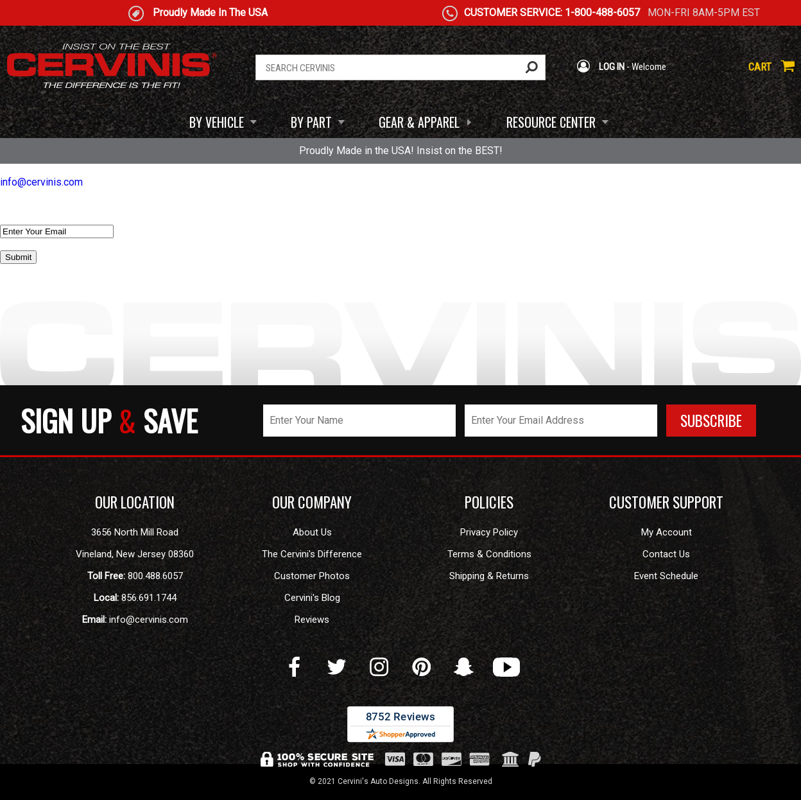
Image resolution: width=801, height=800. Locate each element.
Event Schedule (666, 576)
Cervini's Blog (312, 598)
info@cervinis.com (41, 182)
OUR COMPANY (312, 502)
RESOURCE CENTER (551, 122)
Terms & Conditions (489, 554)
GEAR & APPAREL (419, 122)
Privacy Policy (489, 532)
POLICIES (489, 502)
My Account (666, 532)
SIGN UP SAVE (109, 420)
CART (771, 66)
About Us (312, 532)
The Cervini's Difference (312, 554)
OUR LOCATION (135, 502)
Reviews (312, 619)
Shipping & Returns (489, 576)
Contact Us (666, 554)
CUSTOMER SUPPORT (666, 502)
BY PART (311, 122)
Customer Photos (312, 576)
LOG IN (600, 67)
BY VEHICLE (216, 122)
